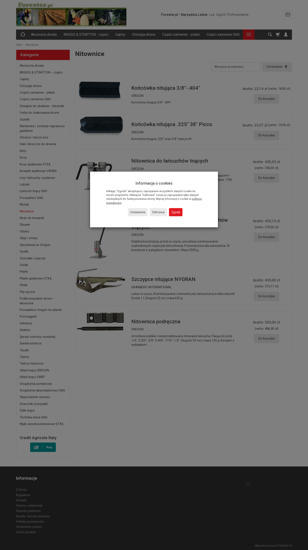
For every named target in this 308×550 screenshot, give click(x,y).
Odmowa (158, 212)
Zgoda (175, 212)
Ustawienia (137, 212)
